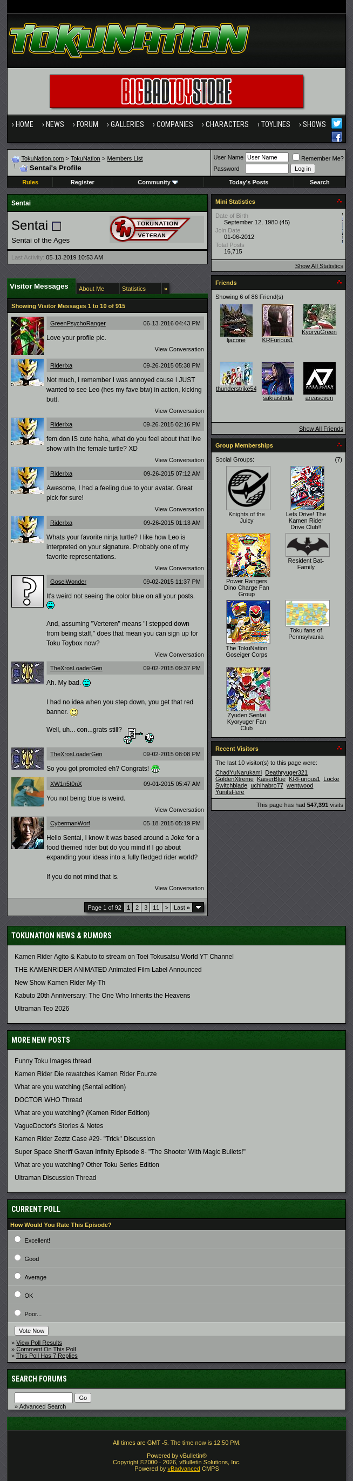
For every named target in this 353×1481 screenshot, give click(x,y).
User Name (228, 157)
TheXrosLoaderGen (76, 668)
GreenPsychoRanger (78, 323)
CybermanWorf (70, 823)
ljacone (236, 340)
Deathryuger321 (286, 772)
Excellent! (37, 1240)
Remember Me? (318, 158)
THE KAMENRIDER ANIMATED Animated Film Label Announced (108, 969)
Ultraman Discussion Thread (55, 1178)
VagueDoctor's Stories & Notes (59, 1126)
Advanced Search (42, 1406)
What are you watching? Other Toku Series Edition (87, 1165)
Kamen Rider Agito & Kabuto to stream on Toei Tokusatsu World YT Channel (124, 956)
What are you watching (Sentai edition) (70, 1087)
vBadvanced (183, 1468)
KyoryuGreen (319, 332)
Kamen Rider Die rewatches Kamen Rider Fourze (86, 1074)
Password (226, 168)
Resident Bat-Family (306, 563)
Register (82, 182)
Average (35, 1277)
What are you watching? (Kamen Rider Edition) (82, 1113)
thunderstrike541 (238, 388)
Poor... (33, 1314)
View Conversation (179, 349)
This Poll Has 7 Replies (47, 1355)
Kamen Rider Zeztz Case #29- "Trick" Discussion (85, 1139)
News (55, 124)
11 (156, 907)
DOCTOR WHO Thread (49, 1100)
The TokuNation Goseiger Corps (246, 651)
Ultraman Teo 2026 (42, 1008)
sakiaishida (277, 398)
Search (320, 182)
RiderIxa (61, 365)
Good (31, 1259)
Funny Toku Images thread (53, 1061)
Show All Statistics (319, 266)
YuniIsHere (230, 792)
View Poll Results (39, 1342)
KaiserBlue (271, 779)
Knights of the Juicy (246, 517)
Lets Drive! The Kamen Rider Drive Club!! (306, 520)
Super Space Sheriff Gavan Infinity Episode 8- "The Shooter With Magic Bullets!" (130, 1152)
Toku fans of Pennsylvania (305, 633)
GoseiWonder (68, 581)
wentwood (300, 785)
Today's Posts (248, 182)
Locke (331, 779)
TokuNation (85, 158)
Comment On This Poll (46, 1349)
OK (28, 1295)
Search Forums (39, 1379)
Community (158, 182)
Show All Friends (321, 428)
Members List (125, 158)
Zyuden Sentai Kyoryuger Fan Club (246, 721)
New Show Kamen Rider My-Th (60, 982)
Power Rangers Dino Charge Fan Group (246, 587)
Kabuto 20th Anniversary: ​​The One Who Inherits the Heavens (102, 995)
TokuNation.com (42, 158)
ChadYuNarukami (238, 772)
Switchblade (231, 785)
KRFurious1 (277, 340)
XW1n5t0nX (66, 783)
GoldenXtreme (234, 779)
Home (24, 124)
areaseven (319, 398)
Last (182, 907)
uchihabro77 (266, 785)
